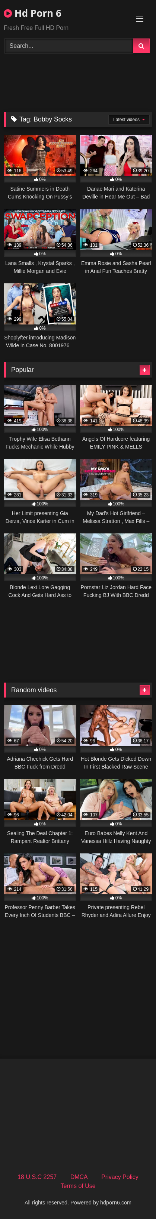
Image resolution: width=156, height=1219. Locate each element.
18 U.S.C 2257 (37, 1177)
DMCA (79, 1177)
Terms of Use (77, 1186)
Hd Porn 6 (32, 13)
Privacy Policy (120, 1177)
